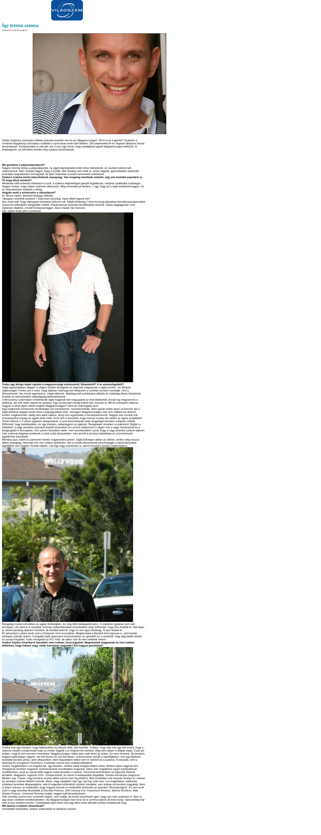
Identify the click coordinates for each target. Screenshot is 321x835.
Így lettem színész (20, 25)
